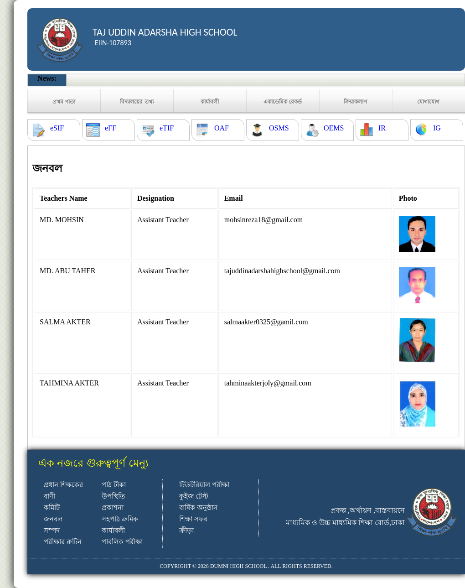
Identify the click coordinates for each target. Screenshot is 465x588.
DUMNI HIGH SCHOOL (238, 566)
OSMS (279, 128)
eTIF (167, 128)
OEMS (334, 128)
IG (437, 128)
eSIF (57, 128)
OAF (221, 128)
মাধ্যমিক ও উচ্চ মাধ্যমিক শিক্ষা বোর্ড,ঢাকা (345, 522)
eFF (110, 128)
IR (382, 128)
